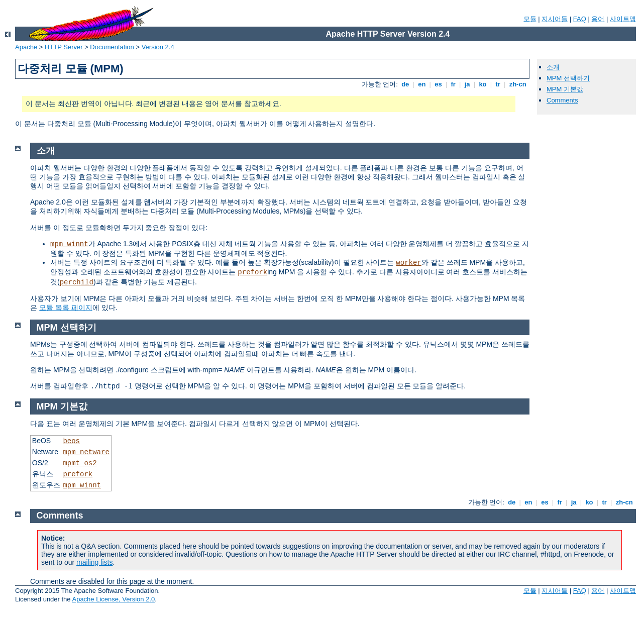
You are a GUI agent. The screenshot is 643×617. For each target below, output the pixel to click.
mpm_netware (86, 452)
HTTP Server (64, 47)
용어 (597, 19)
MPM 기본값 (565, 89)
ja (467, 84)
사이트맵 (623, 19)
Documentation (112, 47)
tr (498, 84)
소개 (553, 67)
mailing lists (94, 562)
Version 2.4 (158, 47)
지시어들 (555, 19)
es (438, 84)
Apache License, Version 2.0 (113, 599)
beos (71, 441)
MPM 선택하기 (568, 78)
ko (482, 84)
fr (453, 84)
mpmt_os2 (79, 463)
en (421, 84)
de (405, 84)
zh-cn (517, 84)
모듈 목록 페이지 (65, 307)
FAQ (579, 19)
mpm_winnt (69, 244)
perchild (76, 282)
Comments (562, 100)
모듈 (530, 19)
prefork (252, 272)
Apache (26, 47)
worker (408, 263)
